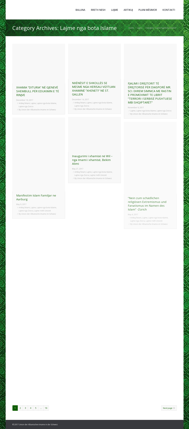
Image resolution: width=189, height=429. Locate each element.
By (37, 109)
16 (46, 408)
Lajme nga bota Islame (46, 103)
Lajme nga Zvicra (26, 106)
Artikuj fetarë (24, 103)
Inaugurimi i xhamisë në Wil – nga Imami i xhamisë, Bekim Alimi (92, 160)
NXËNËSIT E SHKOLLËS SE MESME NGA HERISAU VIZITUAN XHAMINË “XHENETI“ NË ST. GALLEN (93, 88)
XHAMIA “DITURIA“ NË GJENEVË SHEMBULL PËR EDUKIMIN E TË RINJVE (37, 91)
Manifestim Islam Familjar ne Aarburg (36, 197)
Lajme (139, 27)
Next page (167, 408)
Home (131, 27)
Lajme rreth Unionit (98, 175)
